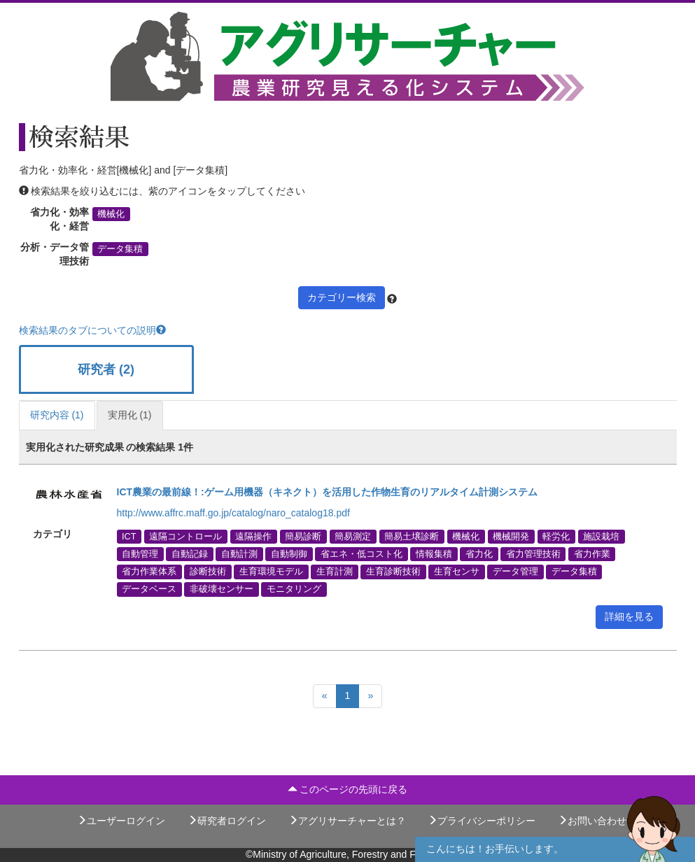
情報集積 (434, 554)
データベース (149, 589)
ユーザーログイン (121, 820)
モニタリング (294, 589)
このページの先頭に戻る (348, 789)
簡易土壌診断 (411, 536)
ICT (129, 536)
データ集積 (120, 249)
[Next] (370, 696)
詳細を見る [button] (629, 616)
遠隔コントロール (185, 536)
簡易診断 (303, 536)
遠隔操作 (253, 536)
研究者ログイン (227, 820)
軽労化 (556, 536)
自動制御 (289, 554)
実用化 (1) (130, 415)
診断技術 (208, 572)
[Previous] (325, 696)
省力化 (479, 554)
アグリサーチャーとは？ (347, 820)
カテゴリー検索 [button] (341, 297)
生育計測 (334, 572)
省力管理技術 (533, 554)
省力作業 (592, 554)
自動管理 (140, 554)
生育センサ (456, 572)
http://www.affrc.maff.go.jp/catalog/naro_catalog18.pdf (233, 512)
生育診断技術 (393, 572)
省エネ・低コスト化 (361, 554)
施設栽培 (601, 536)
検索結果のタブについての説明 (92, 330)
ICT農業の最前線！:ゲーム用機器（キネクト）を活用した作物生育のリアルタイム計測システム (327, 491)
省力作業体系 (149, 572)
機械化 (111, 214)
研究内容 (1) (57, 415)
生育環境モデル (271, 572)
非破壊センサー (221, 589)
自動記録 (189, 554)
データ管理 (515, 572)
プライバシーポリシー (481, 820)
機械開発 (511, 536)
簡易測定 (353, 536)
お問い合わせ (592, 820)
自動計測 (239, 554)
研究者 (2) (106, 369)
